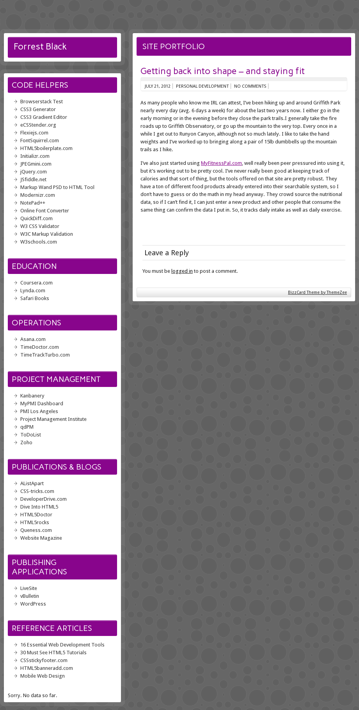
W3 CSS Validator (39, 226)
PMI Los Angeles (39, 411)
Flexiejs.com (34, 133)
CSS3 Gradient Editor (43, 117)
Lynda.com (32, 290)
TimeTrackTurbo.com (45, 355)
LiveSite (28, 588)
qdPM (27, 427)
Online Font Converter (44, 211)
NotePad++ (32, 203)
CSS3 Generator (38, 109)
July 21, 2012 (158, 86)
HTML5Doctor (36, 514)
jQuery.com (33, 172)
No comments (250, 86)
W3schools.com (38, 242)
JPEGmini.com (36, 164)
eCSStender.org (38, 125)
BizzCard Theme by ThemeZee (317, 292)
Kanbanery (32, 396)
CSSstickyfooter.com (44, 660)
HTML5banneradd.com (46, 668)
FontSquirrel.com (39, 140)
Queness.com (36, 530)
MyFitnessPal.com (221, 163)
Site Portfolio (173, 46)
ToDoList (30, 435)
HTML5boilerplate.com (46, 148)
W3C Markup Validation (46, 234)
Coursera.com (36, 283)
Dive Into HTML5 (39, 507)
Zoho (26, 442)
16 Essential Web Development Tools (62, 645)
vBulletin (29, 596)
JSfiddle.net (33, 179)
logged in (182, 271)
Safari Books (34, 298)
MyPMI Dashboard (41, 403)
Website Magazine (41, 538)
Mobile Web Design (42, 676)
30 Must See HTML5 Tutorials (53, 652)
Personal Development (202, 86)
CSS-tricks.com (37, 491)
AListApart (32, 483)
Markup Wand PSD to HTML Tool (57, 187)
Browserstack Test (41, 101)
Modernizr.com (37, 195)
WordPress (33, 604)
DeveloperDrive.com (43, 499)
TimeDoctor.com (39, 347)
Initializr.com (35, 156)
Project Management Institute (53, 419)
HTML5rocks (34, 522)
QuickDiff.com (36, 218)
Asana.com (33, 339)
